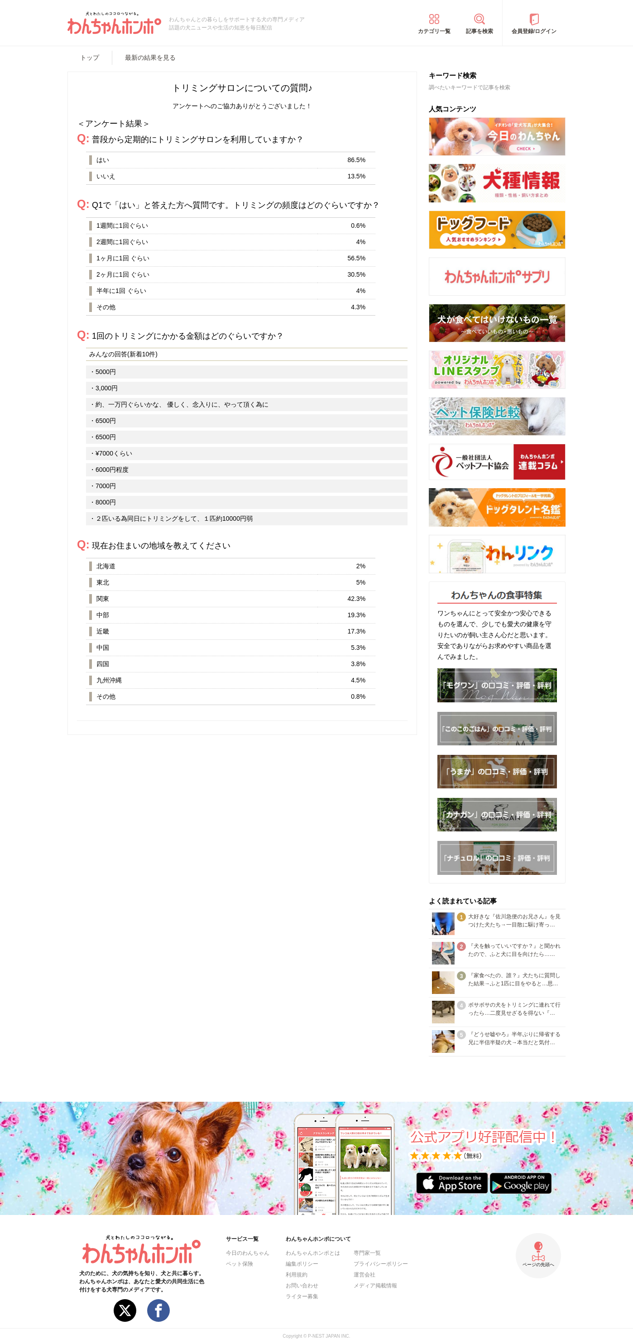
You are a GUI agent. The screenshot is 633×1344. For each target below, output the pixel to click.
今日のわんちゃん (247, 1253)
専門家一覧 (367, 1253)
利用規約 (296, 1275)
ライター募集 (302, 1296)
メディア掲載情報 (375, 1285)
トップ (89, 57)
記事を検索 (479, 31)
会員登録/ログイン (534, 31)
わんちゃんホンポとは (313, 1253)
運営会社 (364, 1275)
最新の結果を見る (150, 57)
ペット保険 (239, 1264)
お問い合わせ (302, 1285)
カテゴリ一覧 (434, 31)
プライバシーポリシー (381, 1264)
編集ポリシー (302, 1264)
